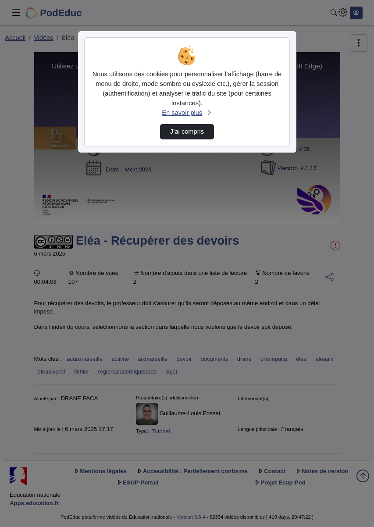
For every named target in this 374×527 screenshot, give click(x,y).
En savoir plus (187, 113)
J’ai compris (187, 131)
